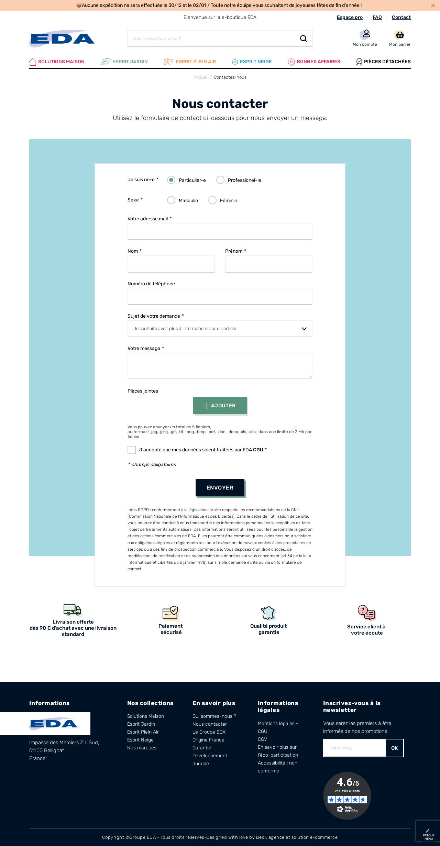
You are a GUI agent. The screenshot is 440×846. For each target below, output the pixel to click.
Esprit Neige (140, 740)
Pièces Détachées (383, 62)
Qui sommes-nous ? (214, 716)
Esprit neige (252, 62)
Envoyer (220, 487)
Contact (401, 17)
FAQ (377, 17)
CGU (258, 450)
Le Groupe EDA (209, 732)
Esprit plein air (190, 62)
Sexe (133, 200)
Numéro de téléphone (151, 284)
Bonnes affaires (314, 62)
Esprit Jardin (124, 62)
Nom (133, 251)
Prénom (233, 251)
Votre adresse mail (148, 219)
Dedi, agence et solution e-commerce (297, 837)
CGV (262, 739)
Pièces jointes (143, 391)
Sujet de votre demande (154, 316)
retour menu (428, 837)
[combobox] (220, 328)
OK (394, 748)
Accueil (201, 77)
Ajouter (219, 406)
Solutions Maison (57, 62)
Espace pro (350, 17)
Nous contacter (209, 724)
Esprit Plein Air (143, 732)
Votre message (144, 348)
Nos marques (141, 748)
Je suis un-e (141, 180)
